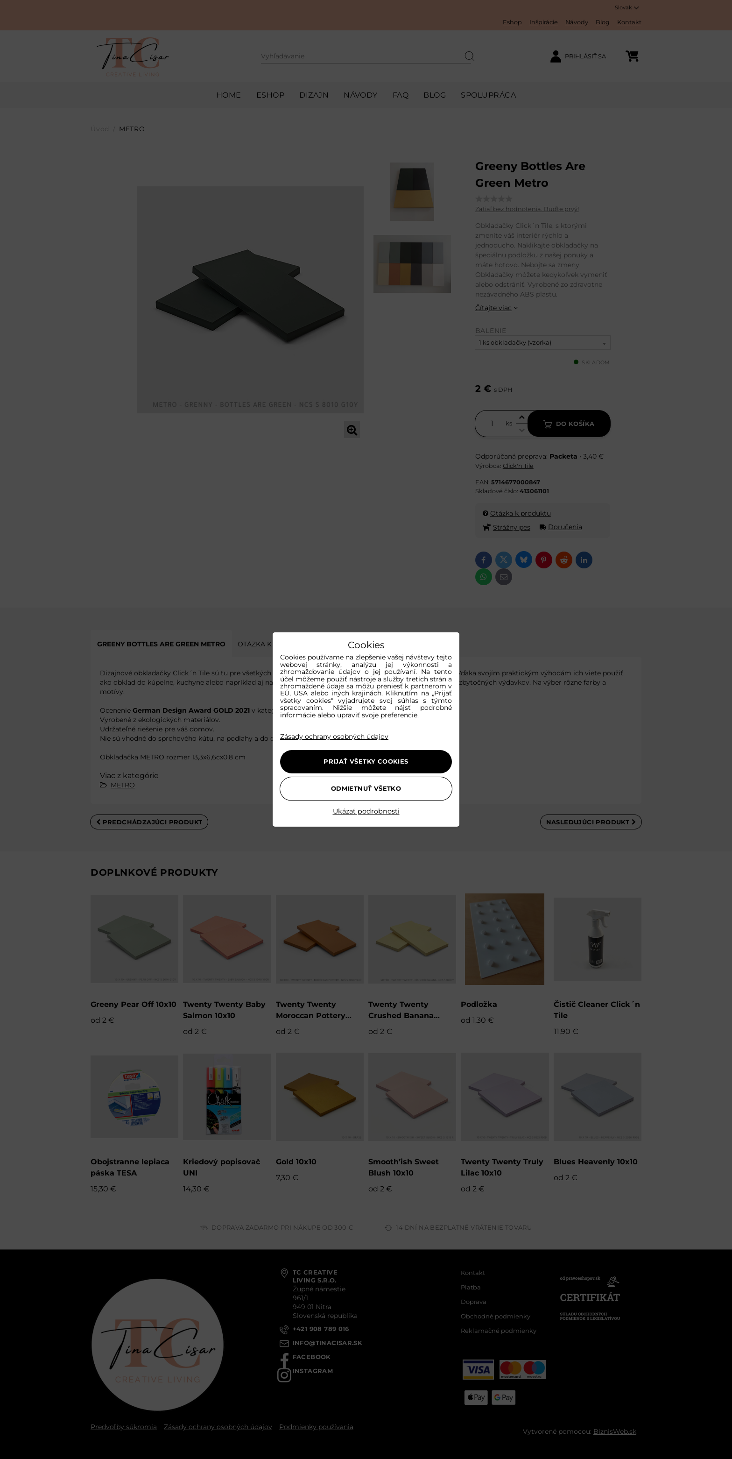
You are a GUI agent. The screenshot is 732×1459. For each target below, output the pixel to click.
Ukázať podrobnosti (366, 811)
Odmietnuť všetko (366, 788)
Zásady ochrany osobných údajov (334, 736)
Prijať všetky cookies (366, 761)
